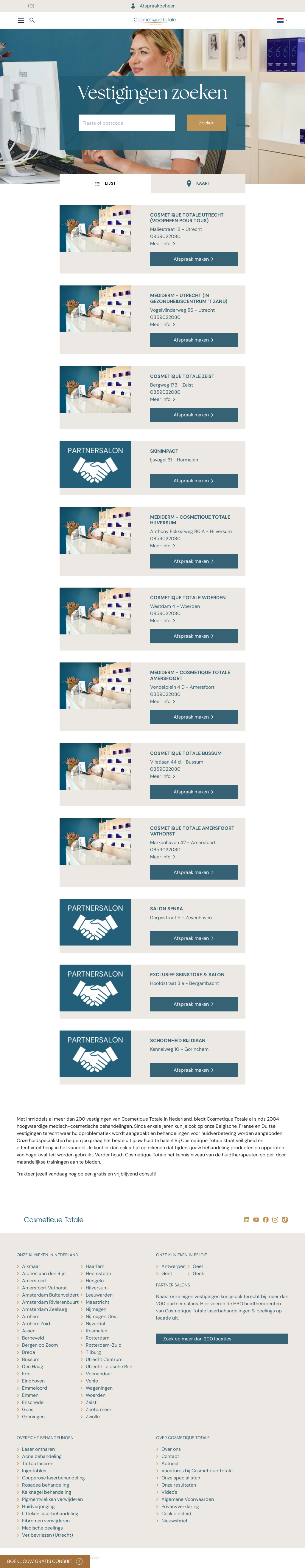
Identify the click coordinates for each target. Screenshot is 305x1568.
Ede (26, 1374)
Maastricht (97, 1302)
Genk (198, 1273)
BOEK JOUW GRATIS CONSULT (45, 1561)
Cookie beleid (176, 1513)
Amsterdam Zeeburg (44, 1309)
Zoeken (206, 123)
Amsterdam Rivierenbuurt (50, 1302)
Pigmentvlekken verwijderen (52, 1499)
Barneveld (33, 1338)
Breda (28, 1352)
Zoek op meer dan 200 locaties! (198, 1339)
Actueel (169, 1463)
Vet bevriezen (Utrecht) (47, 1535)
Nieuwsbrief (174, 1521)
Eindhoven (33, 1381)
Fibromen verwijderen (46, 1521)
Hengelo (95, 1280)
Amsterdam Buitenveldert (50, 1295)
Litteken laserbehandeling (50, 1513)
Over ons (171, 1449)
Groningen (33, 1416)
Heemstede (98, 1273)
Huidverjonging (38, 1506)
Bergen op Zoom (40, 1345)
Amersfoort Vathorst (44, 1288)
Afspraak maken (194, 259)
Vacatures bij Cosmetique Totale (197, 1470)
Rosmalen (96, 1331)
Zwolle (93, 1416)
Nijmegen (96, 1309)
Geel (198, 1266)
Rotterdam (97, 1338)
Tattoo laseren (37, 1463)
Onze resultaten (178, 1485)
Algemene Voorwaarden (187, 1499)
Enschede (32, 1402)
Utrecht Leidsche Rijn (109, 1366)
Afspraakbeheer (152, 6)
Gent (166, 1273)
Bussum (30, 1359)
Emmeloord (34, 1388)
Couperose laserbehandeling (53, 1478)
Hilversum (97, 1288)
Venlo (92, 1381)
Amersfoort (34, 1280)
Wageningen (99, 1388)
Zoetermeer (98, 1409)
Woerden (95, 1395)
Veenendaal (99, 1374)
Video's (169, 1492)
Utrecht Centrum (104, 1359)
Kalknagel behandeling (46, 1492)
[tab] (105, 183)
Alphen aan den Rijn (44, 1273)
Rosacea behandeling (45, 1485)
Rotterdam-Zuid (104, 1345)
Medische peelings (42, 1528)
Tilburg (93, 1352)
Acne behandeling (42, 1456)
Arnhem (30, 1316)
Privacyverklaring (180, 1506)
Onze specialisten (180, 1478)
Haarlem (95, 1266)
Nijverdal (95, 1323)
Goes (27, 1409)
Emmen (30, 1395)
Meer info (163, 243)
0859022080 (165, 236)
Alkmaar (31, 1266)
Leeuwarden (99, 1295)
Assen (28, 1331)
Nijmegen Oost (102, 1316)
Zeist (91, 1402)
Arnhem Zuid (36, 1323)
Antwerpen (173, 1266)
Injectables (34, 1470)
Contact (170, 1456)
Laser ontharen (38, 1449)
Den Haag (32, 1366)
